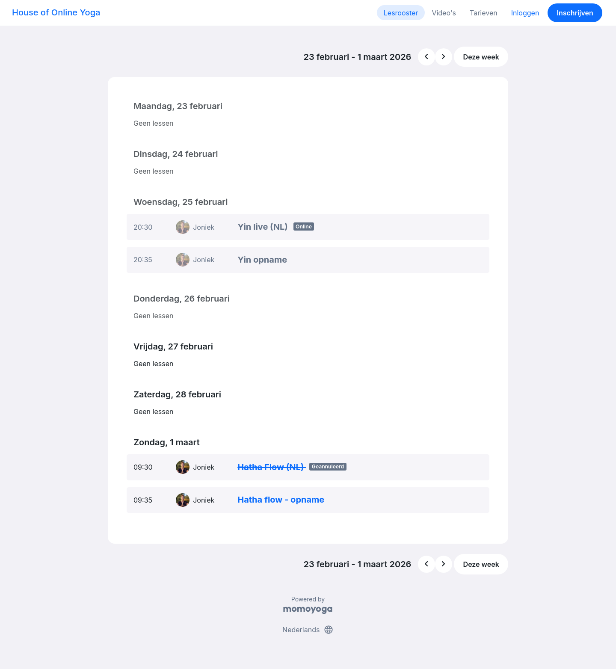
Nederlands (308, 630)
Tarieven (484, 13)
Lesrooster (401, 13)
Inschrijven (575, 13)
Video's (444, 13)
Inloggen (525, 13)
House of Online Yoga (56, 12)
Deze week (481, 57)
